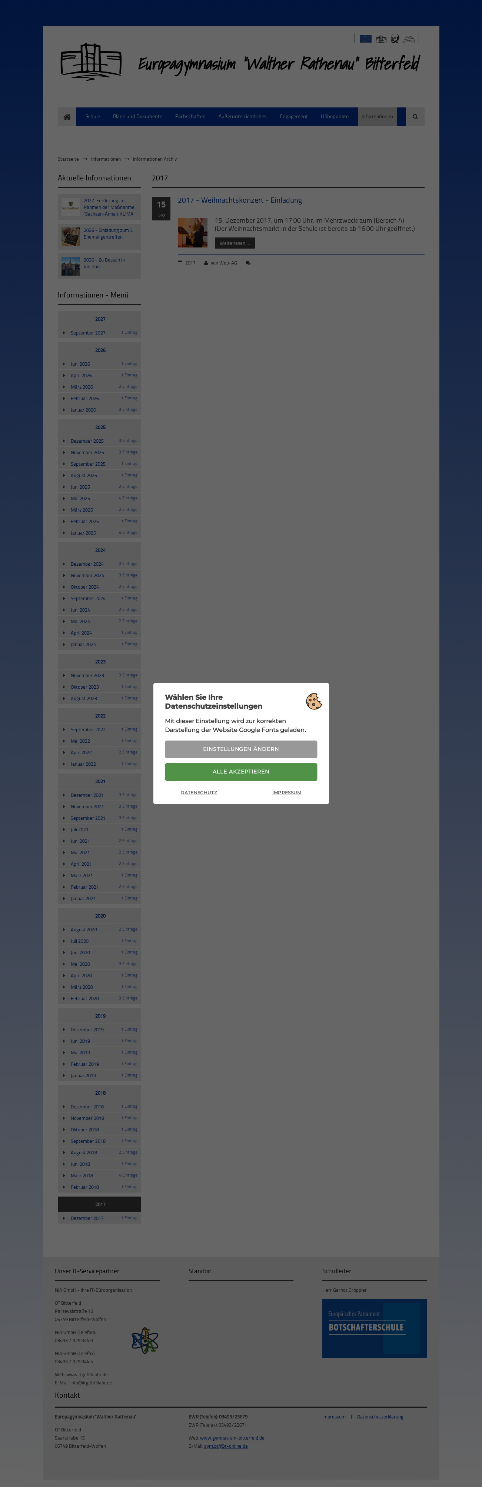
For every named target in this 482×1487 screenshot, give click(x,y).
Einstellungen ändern (241, 748)
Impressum (287, 793)
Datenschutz (198, 793)
